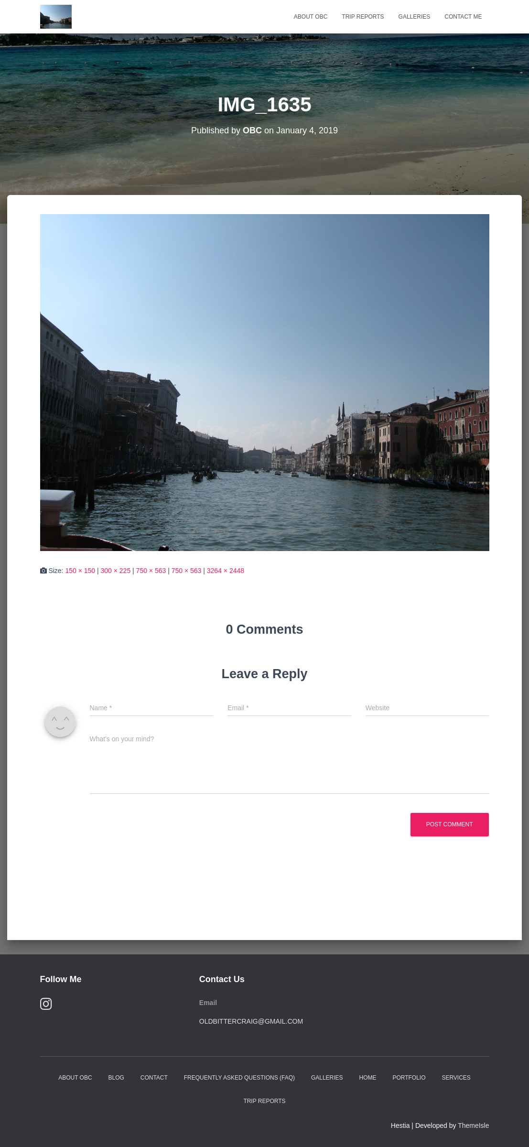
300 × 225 (116, 570)
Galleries (415, 16)
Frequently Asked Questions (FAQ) (239, 1077)
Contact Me (463, 16)
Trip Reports (363, 16)
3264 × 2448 (225, 570)
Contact (154, 1077)
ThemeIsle (473, 1125)
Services (456, 1077)
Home (367, 1077)
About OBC (310, 16)
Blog (116, 1077)
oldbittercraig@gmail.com (251, 1021)
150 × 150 (80, 570)
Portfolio (408, 1077)
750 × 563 (151, 570)
